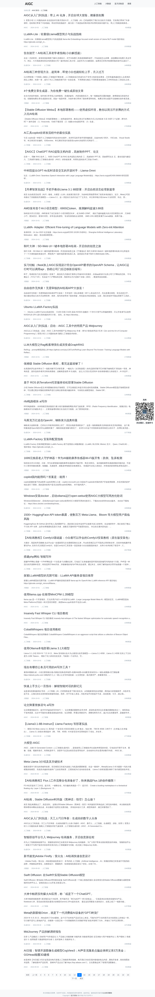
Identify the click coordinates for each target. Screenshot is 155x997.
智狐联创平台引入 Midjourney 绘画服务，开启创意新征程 (59, 837)
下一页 (74, 978)
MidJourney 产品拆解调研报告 (42, 931)
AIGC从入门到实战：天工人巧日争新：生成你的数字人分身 (60, 818)
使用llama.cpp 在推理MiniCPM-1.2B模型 (49, 594)
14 (84, 975)
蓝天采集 (74, 995)
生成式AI (27, 65)
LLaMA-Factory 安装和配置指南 (43, 439)
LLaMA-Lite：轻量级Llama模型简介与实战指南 (53, 34)
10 (65, 975)
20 (113, 975)
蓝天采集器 (119, 4)
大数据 (108, 4)
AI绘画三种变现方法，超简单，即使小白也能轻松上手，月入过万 (64, 71)
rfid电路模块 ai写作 (35, 401)
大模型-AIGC (32, 742)
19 (108, 975)
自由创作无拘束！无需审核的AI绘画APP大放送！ (54, 288)
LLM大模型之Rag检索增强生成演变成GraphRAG (54, 344)
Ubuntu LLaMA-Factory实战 (41, 306)
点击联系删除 (107, 993)
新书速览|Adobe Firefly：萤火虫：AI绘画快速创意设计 (57, 856)
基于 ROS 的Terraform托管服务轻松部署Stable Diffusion (58, 382)
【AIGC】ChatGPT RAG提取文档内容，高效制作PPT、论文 (61, 151)
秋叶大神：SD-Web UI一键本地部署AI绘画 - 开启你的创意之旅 (62, 246)
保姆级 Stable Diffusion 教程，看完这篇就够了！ (54, 363)
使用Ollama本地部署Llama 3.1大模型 (47, 648)
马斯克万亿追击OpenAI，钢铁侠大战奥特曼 (51, 420)
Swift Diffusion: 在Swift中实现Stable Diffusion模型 (54, 875)
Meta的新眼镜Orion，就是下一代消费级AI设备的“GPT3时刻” (61, 912)
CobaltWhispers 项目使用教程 (42, 629)
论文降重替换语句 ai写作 (39, 705)
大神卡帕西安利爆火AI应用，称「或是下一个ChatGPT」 (58, 893)
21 (118, 975)
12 (75, 975)
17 (99, 975)
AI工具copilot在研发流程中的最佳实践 (47, 132)
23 (128, 975)
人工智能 (98, 4)
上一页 (34, 975)
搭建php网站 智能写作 (37, 556)
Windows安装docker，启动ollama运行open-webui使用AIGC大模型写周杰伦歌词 (73, 495)
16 (94, 975)
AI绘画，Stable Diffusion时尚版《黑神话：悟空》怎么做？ (60, 799)
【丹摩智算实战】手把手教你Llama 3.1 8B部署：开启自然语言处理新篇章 (69, 189)
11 (70, 975)
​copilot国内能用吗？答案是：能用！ (46, 476)
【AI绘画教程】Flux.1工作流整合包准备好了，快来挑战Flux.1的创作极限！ (70, 780)
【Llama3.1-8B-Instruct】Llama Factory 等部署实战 (55, 723)
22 (123, 975)
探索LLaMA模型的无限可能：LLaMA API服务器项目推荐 (58, 575)
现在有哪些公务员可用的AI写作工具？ (47, 667)
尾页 (81, 978)
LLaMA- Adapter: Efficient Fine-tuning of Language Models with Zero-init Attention (74, 227)
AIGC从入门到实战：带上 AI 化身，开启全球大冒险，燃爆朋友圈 (64, 15)
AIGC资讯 (35, 10)
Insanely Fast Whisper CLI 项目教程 (46, 613)
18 (104, 975)
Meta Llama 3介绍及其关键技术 (43, 761)
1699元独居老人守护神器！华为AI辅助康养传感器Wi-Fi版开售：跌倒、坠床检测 (73, 458)
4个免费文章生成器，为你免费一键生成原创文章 (54, 90)
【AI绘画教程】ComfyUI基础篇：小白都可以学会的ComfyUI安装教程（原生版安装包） (77, 537)
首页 (27, 975)
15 (89, 975)
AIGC (26, 27)
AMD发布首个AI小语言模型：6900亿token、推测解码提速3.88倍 (64, 208)
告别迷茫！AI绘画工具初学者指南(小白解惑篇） (53, 53)
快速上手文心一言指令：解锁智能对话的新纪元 (53, 686)
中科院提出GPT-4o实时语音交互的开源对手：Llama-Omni (60, 170)
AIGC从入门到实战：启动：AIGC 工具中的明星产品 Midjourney (63, 325)
